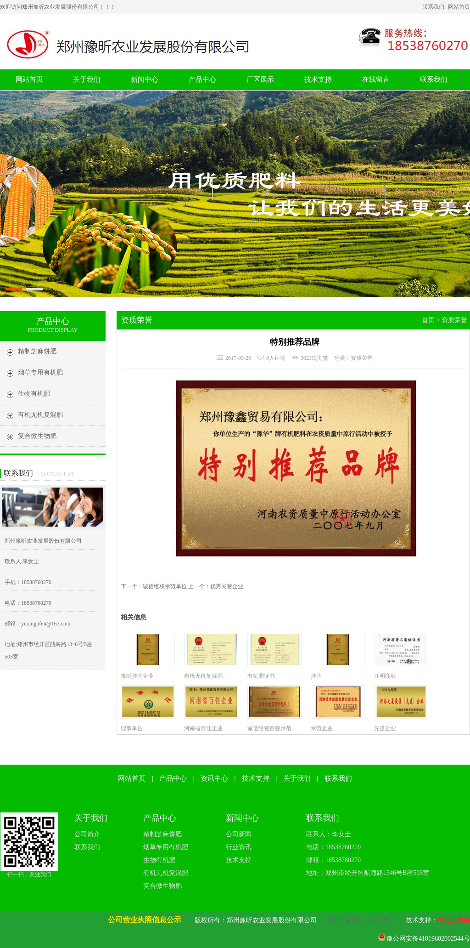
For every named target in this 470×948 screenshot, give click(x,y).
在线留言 (376, 79)
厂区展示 (260, 79)
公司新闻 (239, 834)
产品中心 (202, 79)
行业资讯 (239, 847)
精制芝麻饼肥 (162, 834)
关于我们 (87, 79)
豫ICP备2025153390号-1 (361, 920)
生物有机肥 (159, 860)
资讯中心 (214, 778)
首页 (428, 320)
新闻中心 (144, 79)
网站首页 (459, 7)
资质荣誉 (454, 320)
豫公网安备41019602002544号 (428, 938)
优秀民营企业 (226, 586)
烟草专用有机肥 (165, 847)
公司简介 (87, 834)
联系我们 (433, 7)
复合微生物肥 (162, 885)
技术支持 (318, 79)
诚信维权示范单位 (165, 586)
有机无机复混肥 (165, 872)
